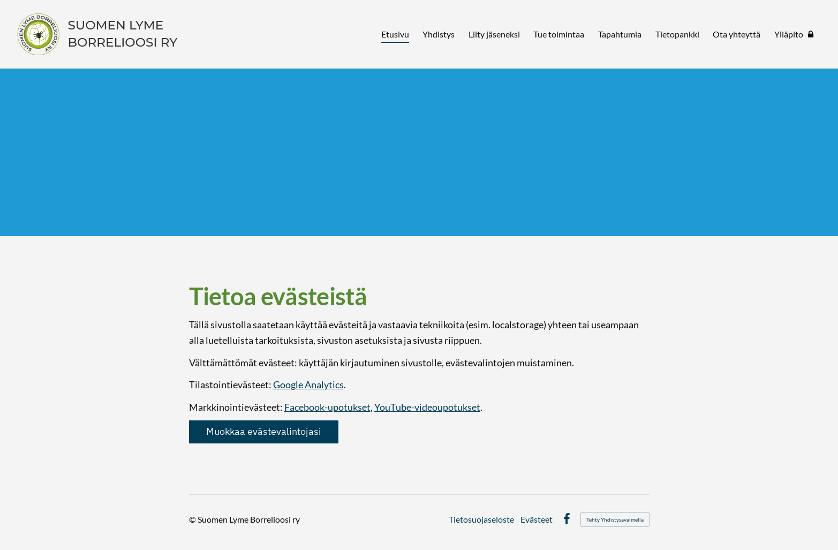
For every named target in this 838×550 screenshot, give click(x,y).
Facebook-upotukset (327, 407)
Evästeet (536, 519)
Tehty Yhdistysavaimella (615, 519)
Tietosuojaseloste (481, 519)
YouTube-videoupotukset (427, 407)
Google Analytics (308, 384)
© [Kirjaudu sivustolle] (193, 519)
